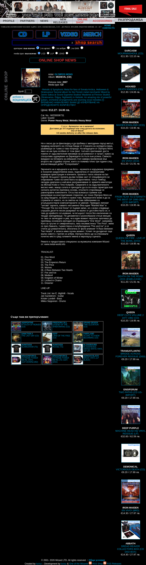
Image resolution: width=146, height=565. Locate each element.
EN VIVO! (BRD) (130, 496)
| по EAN (75, 48)
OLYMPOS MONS (63, 74)
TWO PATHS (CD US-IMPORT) (130, 381)
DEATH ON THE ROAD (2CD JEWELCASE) (130, 265)
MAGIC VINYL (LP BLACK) (91, 358)
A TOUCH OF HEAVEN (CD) (31, 325)
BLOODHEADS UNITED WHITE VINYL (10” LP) (93, 348)
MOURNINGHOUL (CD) (130, 41)
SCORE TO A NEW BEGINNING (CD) (91, 336)
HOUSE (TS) (58, 346)
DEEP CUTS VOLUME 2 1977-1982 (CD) (130, 304)
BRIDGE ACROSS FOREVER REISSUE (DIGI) (130, 343)
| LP (52, 53)
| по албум (61, 48)
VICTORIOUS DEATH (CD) (130, 457)
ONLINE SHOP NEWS (57, 60)
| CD (43, 53)
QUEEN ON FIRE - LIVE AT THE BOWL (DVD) (130, 227)
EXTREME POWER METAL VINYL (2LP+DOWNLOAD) (30, 359)
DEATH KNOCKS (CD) (130, 77)
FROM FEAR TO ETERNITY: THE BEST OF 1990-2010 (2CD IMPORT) (130, 187)
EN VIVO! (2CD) (130, 148)
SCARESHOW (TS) (30, 346)
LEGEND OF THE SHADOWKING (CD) (61, 325)
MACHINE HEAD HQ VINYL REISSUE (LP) (130, 420)
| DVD (61, 53)
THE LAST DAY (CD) (30, 335)
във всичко (29, 48)
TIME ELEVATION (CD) (91, 325)
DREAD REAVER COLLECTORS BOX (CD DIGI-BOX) (130, 537)
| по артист (45, 48)
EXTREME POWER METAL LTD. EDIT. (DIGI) (61, 359)
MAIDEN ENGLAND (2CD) (130, 112)
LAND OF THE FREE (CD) (61, 336)
